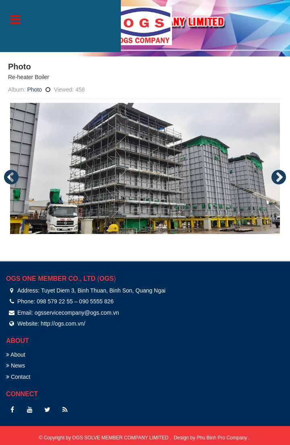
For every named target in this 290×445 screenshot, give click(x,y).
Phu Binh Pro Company (223, 438)
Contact (18, 377)
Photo (34, 89)
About (15, 354)
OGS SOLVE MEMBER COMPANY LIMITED (121, 438)
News (15, 365)
